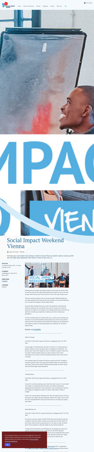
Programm (45, 6)
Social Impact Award (49, 446)
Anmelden (4, 281)
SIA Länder (89, 3)
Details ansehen (34, 439)
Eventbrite (37, 329)
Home (19, 6)
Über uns (59, 6)
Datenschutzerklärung (11, 441)
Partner (38, 6)
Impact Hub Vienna (33, 448)
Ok (7, 445)
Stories (52, 6)
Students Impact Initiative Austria (48, 448)
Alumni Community (28, 6)
